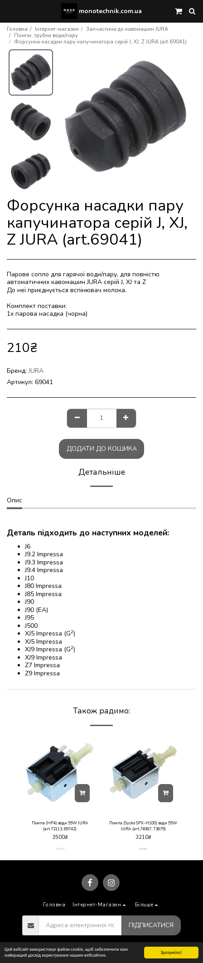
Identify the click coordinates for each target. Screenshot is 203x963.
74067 (143, 849)
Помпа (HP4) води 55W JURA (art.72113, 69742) (60, 826)
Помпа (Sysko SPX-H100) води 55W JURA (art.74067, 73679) (143, 826)
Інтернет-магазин (57, 29)
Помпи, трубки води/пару (46, 35)
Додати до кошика (102, 448)
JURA (36, 370)
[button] (10, 10)
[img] (60, 772)
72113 (59, 849)
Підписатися (151, 925)
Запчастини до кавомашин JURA (127, 29)
